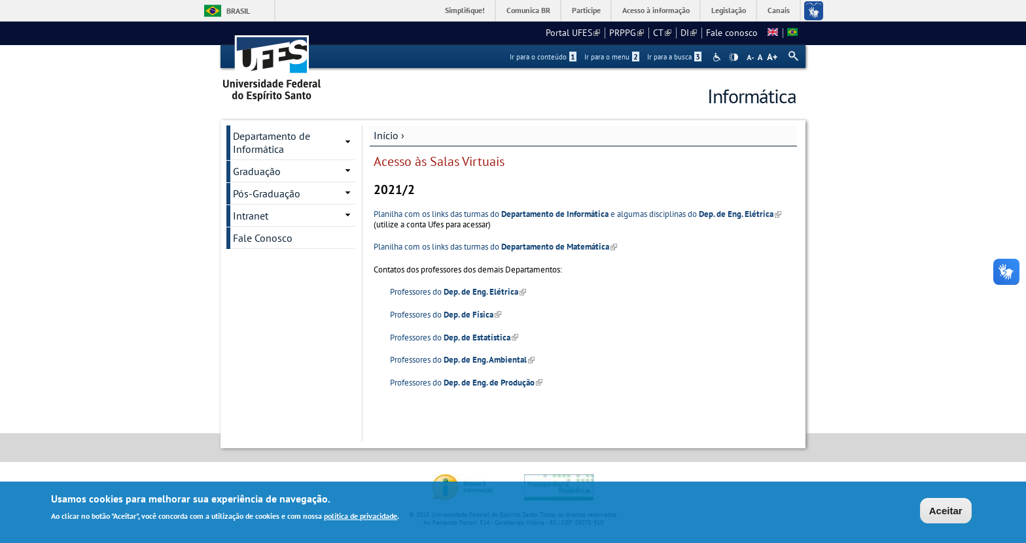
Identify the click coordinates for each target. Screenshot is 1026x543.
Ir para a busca (674, 56)
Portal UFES (573, 33)
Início (386, 135)
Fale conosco (732, 33)
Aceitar (946, 512)
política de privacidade (360, 517)
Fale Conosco (262, 237)
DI (689, 33)
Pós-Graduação (266, 193)
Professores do (458, 291)
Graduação (257, 171)
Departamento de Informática (271, 142)
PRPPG (626, 33)
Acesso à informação (656, 10)
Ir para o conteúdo (543, 56)
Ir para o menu (611, 56)
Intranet (250, 215)
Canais (779, 10)
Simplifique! (465, 10)
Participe (586, 10)
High (733, 57)
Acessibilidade (718, 57)
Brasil (238, 11)
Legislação (728, 10)
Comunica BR (528, 10)
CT (662, 33)
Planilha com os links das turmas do (495, 246)
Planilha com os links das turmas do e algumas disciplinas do (577, 214)
